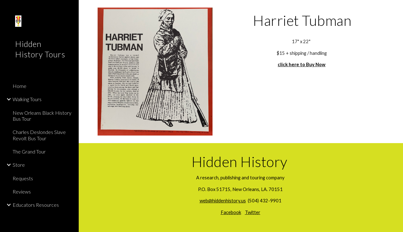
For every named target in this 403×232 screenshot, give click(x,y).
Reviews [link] (22, 191)
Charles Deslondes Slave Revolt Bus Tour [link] (39, 135)
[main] (302, 20)
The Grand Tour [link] (29, 151)
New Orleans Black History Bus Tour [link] (42, 116)
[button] (395, 8)
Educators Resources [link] (36, 205)
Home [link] (19, 86)
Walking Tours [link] (27, 99)
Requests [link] (23, 178)
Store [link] (19, 165)
